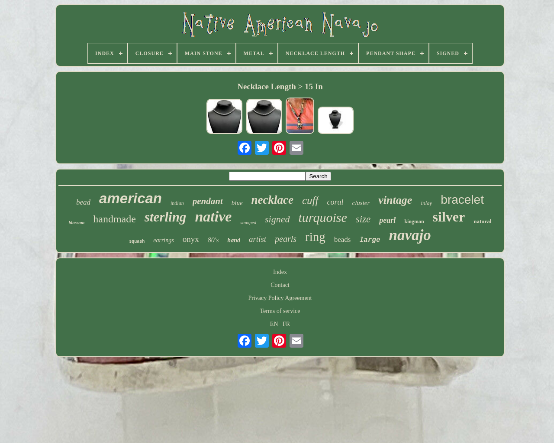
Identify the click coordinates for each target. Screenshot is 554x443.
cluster (361, 202)
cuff (310, 200)
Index (280, 272)
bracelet (462, 199)
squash (137, 241)
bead (83, 202)
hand (233, 240)
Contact (280, 285)
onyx (191, 239)
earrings (163, 240)
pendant (208, 201)
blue (237, 202)
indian (177, 203)
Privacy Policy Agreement (280, 298)
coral (335, 202)
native (213, 216)
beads (342, 239)
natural (482, 221)
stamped (248, 222)
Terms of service (280, 311)
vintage (395, 200)
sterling (165, 217)
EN (274, 324)
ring (315, 237)
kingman (414, 221)
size (363, 219)
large (370, 240)
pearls (285, 239)
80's (213, 240)
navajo (410, 235)
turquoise (322, 217)
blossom (77, 222)
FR (286, 324)
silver (449, 217)
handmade (114, 219)
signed (277, 219)
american (130, 198)
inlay (426, 203)
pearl (387, 220)
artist (257, 239)
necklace (272, 199)
